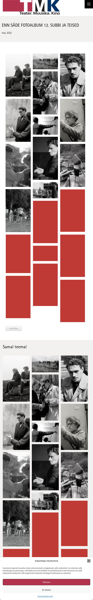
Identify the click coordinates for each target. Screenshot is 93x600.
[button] (88, 560)
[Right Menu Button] (88, 4)
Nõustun (46, 582)
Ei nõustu (46, 590)
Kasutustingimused (45, 596)
